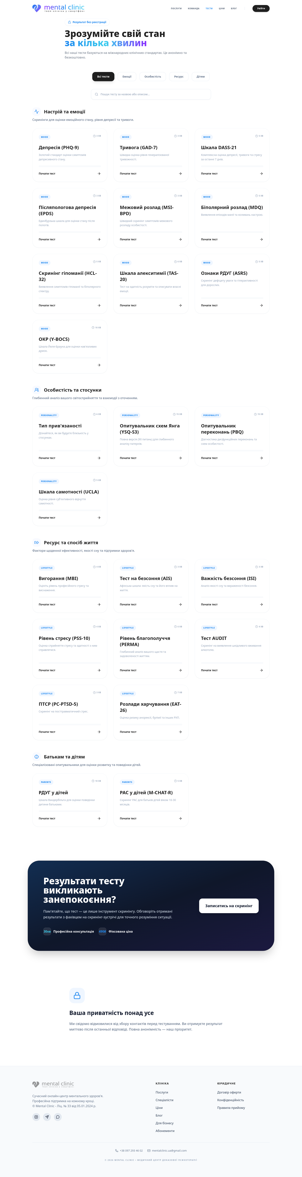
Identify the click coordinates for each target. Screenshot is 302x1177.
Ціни (222, 8)
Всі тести (103, 76)
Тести (209, 8)
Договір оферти (229, 1092)
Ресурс (178, 76)
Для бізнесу (165, 1123)
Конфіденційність (230, 1100)
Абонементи (165, 1131)
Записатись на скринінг (229, 905)
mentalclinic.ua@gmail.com (167, 1150)
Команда (194, 8)
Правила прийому (231, 1108)
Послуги (176, 8)
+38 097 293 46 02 (129, 1150)
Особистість (152, 76)
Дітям (201, 76)
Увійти (261, 8)
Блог (234, 8)
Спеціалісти (164, 1100)
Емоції (126, 76)
